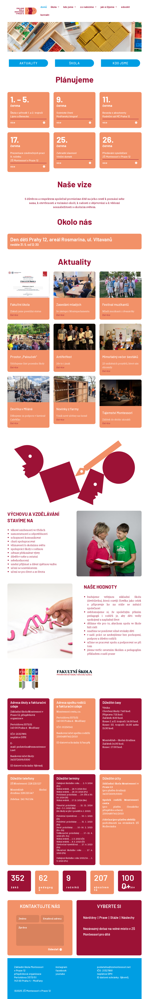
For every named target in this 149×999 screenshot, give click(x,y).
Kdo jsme (120, 63)
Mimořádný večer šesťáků (120, 357)
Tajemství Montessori (117, 413)
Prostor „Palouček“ (23, 357)
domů (43, 7)
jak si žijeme (107, 7)
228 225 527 (34, 783)
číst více (14, 314)
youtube (60, 973)
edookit (125, 7)
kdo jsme (68, 7)
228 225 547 (27, 792)
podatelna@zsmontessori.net (114, 967)
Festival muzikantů (115, 304)
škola (54, 7)
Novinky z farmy (67, 409)
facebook (61, 970)
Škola (74, 63)
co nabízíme (87, 7)
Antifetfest (64, 357)
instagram (61, 967)
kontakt (44, 15)
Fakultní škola (20, 304)
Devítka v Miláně (21, 409)
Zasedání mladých (68, 304)
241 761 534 (27, 799)
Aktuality (28, 63)
